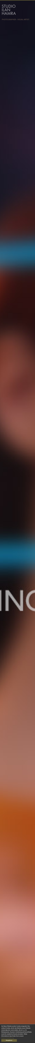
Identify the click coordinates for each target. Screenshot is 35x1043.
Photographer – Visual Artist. (16, 20)
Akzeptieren (9, 1040)
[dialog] (17, 1033)
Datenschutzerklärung (7, 1038)
